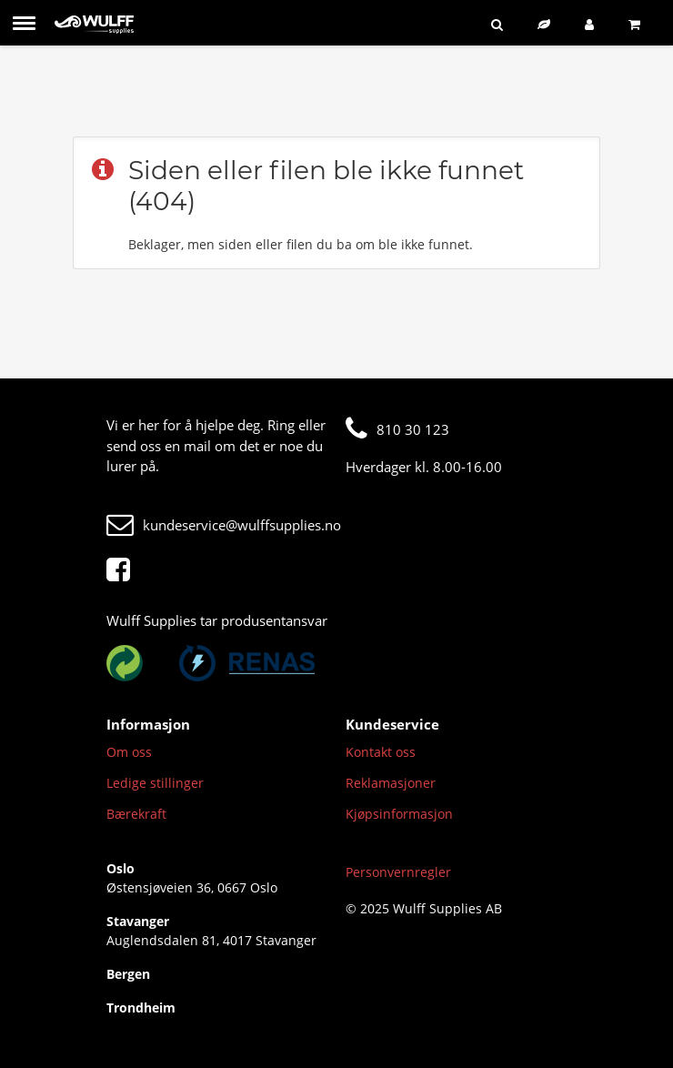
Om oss (129, 752)
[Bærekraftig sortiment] (547, 24)
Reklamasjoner (391, 782)
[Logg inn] (593, 24)
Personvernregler (398, 872)
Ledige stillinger (155, 782)
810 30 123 (397, 429)
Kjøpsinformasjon (399, 813)
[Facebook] (122, 570)
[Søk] (500, 24)
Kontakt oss (381, 752)
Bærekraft (136, 813)
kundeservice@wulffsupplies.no (223, 525)
